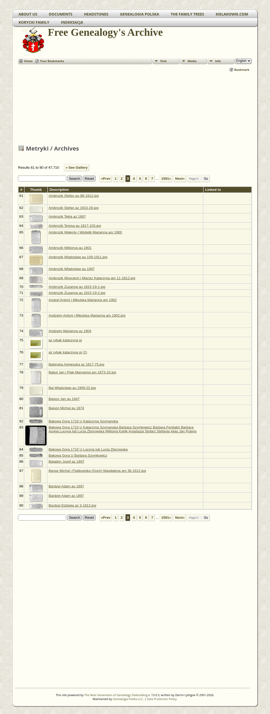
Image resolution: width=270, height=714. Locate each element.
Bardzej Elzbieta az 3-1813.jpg (72, 505)
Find (163, 61)
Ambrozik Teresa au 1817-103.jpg (75, 226)
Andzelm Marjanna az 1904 (70, 331)
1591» (166, 179)
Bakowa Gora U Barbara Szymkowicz (78, 455)
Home (28, 61)
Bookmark (241, 70)
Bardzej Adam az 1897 (66, 496)
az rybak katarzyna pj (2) (68, 352)
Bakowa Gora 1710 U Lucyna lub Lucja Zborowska (88, 449)
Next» (180, 179)
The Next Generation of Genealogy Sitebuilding (116, 695)
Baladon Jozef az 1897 (66, 461)
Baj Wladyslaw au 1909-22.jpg (72, 388)
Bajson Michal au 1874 (66, 408)
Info (218, 61)
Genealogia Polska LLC (128, 699)
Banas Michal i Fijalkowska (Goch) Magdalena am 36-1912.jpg (97, 471)
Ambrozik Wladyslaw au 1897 (72, 269)
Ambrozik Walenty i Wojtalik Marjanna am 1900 (85, 232)
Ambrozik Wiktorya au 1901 (70, 248)
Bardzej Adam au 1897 (66, 486)
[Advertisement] (135, 109)
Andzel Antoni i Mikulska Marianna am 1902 (83, 300)
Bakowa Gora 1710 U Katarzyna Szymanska (83, 421)
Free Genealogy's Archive (105, 32)
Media (192, 61)
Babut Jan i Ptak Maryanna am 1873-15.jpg (82, 372)
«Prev (105, 179)
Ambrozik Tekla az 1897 (67, 216)
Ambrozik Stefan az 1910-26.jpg (74, 208)
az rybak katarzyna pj (65, 340)
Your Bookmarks (52, 61)
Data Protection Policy (162, 699)
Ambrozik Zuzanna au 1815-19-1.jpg (77, 287)
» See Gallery (76, 167)
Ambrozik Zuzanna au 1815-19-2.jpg (77, 293)
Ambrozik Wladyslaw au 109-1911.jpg (78, 257)
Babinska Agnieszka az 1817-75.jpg (76, 364)
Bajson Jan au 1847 (64, 399)
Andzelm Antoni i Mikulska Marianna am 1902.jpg (87, 315)
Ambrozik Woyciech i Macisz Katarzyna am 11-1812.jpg (92, 278)
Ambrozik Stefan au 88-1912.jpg (74, 196)
